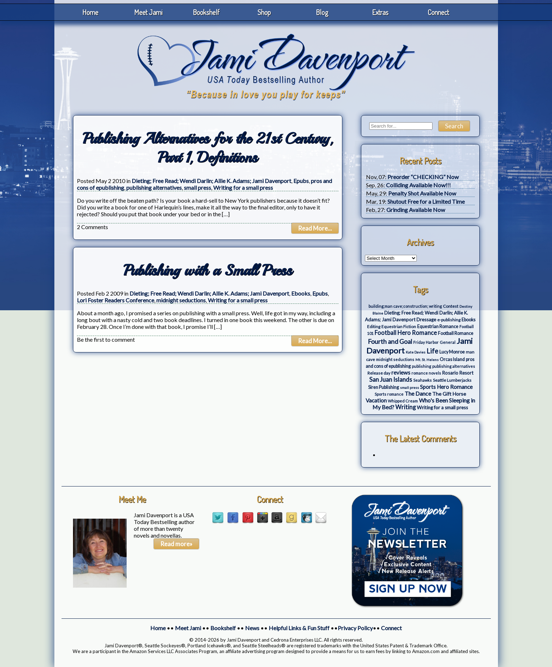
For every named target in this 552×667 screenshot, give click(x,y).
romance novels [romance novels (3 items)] (426, 373)
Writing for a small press (243, 187)
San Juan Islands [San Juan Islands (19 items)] (390, 379)
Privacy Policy (355, 627)
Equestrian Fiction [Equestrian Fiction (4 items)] (398, 326)
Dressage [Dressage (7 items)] (426, 319)
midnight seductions (181, 300)
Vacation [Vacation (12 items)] (376, 400)
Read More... (315, 228)
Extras (380, 12)
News (252, 627)
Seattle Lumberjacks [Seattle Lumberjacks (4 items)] (452, 380)
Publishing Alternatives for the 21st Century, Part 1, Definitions (208, 148)
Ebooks (300, 293)
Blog (322, 12)
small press (197, 187)
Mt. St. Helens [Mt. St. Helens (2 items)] (427, 359)
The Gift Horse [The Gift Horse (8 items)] (449, 394)
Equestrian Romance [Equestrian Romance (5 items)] (437, 326)
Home (90, 12)
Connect (438, 12)
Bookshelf (206, 12)
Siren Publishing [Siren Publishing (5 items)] (383, 387)
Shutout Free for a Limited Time (426, 201)
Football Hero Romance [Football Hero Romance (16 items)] (406, 332)
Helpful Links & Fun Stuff (299, 627)
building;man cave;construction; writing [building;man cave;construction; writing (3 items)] (405, 306)
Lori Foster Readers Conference (115, 300)
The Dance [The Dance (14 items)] (418, 393)
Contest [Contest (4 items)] (450, 306)
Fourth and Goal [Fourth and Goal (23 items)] (390, 341)
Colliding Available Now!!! (418, 185)
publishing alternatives (154, 187)
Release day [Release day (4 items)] (378, 373)
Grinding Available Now (415, 209)
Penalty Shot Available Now (422, 193)
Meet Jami (148, 12)
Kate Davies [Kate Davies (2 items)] (415, 352)
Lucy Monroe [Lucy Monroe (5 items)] (452, 352)
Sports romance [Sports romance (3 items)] (389, 394)
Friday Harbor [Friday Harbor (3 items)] (426, 342)
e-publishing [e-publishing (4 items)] (448, 319)
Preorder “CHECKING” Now (423, 176)
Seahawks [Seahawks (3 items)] (422, 380)
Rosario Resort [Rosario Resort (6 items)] (457, 373)
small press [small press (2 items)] (409, 387)
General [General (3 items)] (447, 342)
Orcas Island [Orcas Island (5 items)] (452, 359)
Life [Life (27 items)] (432, 351)
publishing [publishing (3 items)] (421, 366)
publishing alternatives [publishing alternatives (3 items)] (453, 366)
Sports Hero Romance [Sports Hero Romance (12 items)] (446, 387)
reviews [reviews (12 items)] (400, 372)
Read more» (176, 544)
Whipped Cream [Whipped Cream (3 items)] (403, 401)
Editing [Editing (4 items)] (373, 326)
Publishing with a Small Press (207, 270)
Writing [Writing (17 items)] (405, 407)
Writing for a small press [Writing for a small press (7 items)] (442, 407)
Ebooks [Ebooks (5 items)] (468, 319)
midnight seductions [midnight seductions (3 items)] (395, 359)
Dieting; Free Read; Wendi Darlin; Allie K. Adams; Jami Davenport (211, 180)
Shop (264, 12)
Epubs (301, 180)
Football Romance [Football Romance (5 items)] (455, 333)
